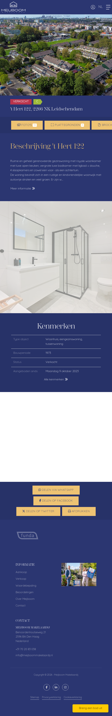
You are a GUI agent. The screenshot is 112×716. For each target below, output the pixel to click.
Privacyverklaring (51, 697)
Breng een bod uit (90, 708)
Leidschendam (54, 16)
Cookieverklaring (73, 697)
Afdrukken (79, 511)
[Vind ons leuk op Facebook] (46, 687)
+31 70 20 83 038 (26, 649)
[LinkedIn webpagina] (56, 687)
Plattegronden (67, 125)
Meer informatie (22, 188)
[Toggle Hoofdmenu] (108, 7)
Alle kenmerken (56, 379)
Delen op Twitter (38, 511)
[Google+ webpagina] (65, 687)
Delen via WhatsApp (56, 490)
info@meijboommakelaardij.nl (34, 655)
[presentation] (51, 546)
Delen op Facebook (56, 500)
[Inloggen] (93, 7)
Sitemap (34, 697)
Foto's (27, 125)
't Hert (67, 16)
